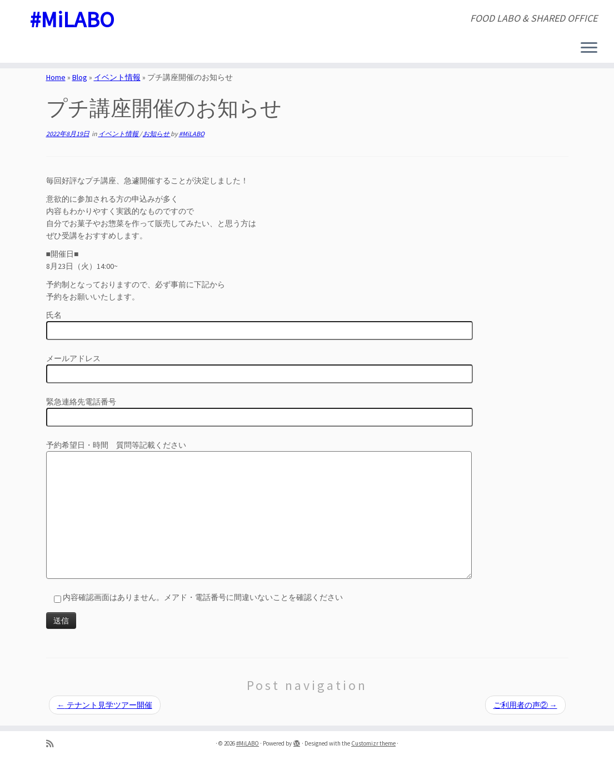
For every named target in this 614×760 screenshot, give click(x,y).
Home (56, 77)
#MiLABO (72, 19)
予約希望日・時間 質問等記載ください (259, 481)
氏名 (259, 324)
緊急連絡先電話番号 (259, 410)
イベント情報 (117, 77)
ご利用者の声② (525, 705)
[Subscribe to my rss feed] (53, 743)
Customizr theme (373, 743)
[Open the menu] (589, 48)
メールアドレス (259, 367)
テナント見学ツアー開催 (104, 705)
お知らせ (157, 133)
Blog (79, 77)
